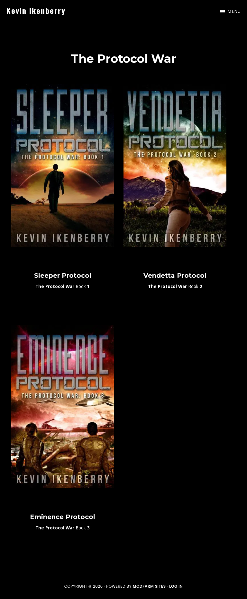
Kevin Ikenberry (36, 10)
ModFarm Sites (149, 586)
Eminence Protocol (62, 517)
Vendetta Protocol (174, 275)
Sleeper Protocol (62, 275)
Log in (176, 586)
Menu (234, 11)
